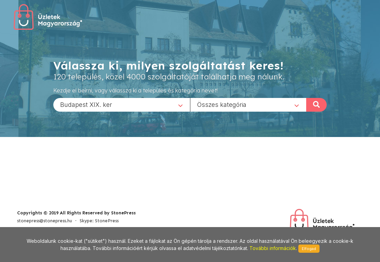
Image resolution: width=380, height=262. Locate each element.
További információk (272, 248)
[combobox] (121, 104)
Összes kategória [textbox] (221, 104)
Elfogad (309, 248)
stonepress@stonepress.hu (44, 220)
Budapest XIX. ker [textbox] (86, 104)
